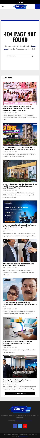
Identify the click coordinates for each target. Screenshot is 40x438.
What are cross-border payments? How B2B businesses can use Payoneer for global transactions (17, 343)
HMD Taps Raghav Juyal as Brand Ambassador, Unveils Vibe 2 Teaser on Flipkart (18, 264)
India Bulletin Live (23, 436)
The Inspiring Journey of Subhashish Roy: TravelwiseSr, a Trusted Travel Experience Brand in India (20, 304)
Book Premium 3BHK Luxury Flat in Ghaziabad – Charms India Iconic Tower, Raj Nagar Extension (19, 148)
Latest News (7, 77)
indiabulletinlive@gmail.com (23, 421)
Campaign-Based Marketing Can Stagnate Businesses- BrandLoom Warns (17, 381)
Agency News (7, 83)
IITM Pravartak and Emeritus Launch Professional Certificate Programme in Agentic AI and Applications (19, 227)
